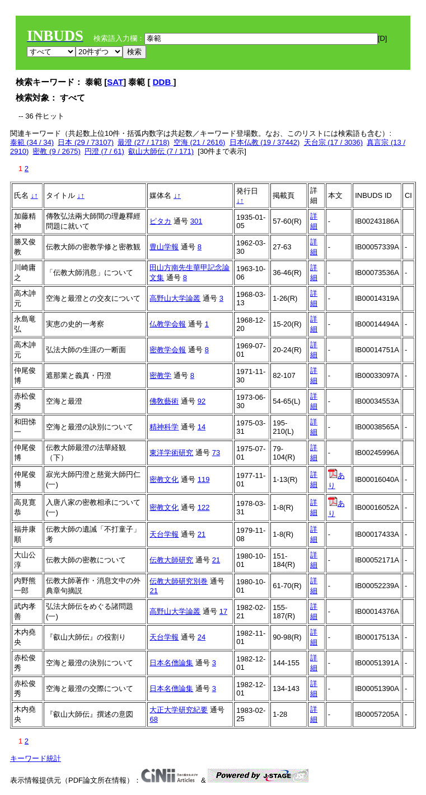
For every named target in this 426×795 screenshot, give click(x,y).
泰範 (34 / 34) (32, 142)
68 (153, 719)
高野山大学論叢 (174, 298)
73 (216, 452)
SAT (115, 82)
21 (201, 534)
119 (204, 479)
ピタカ (160, 221)
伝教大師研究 (171, 560)
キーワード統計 (35, 758)
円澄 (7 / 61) (104, 151)
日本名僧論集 (171, 663)
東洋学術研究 (171, 452)
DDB (163, 82)
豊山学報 (164, 247)
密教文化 (164, 479)
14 (201, 427)
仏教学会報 (167, 324)
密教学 (160, 375)
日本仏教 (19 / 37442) (265, 142)
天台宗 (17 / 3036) (333, 142)
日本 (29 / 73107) (86, 142)
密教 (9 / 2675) (56, 151)
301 (196, 221)
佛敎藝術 (164, 401)
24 (201, 637)
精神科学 (164, 427)
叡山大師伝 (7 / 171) (161, 151)
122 (204, 507)
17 (223, 611)
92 (201, 401)
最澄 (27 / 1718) (144, 142)
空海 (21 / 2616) (200, 142)
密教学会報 (167, 350)
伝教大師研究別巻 (178, 581)
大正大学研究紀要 (178, 710)
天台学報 (164, 534)
